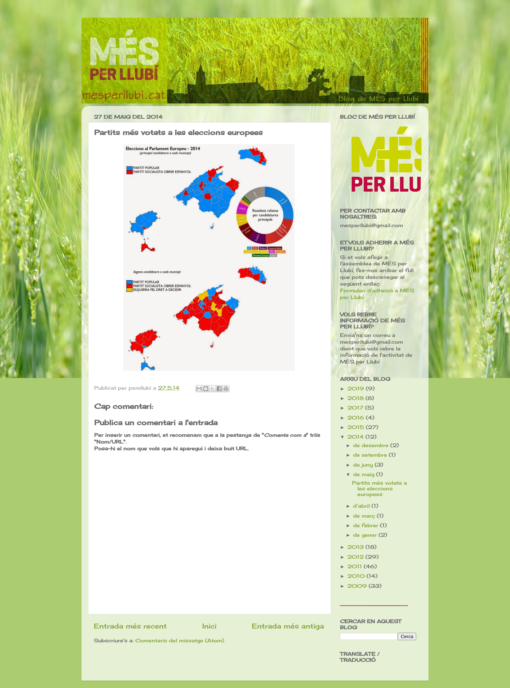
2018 (356, 398)
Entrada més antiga (288, 626)
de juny (364, 465)
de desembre (371, 445)
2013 (356, 547)
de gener (366, 535)
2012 (356, 557)
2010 (357, 576)
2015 (356, 427)
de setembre (371, 455)
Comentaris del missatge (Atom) (179, 640)
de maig (364, 474)
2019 (356, 388)
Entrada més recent (130, 626)
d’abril (362, 506)
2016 (356, 418)
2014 (356, 437)
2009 (358, 586)
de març (365, 516)
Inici (209, 626)
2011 (355, 566)
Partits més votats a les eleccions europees (379, 488)
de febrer (366, 525)
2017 (356, 408)
